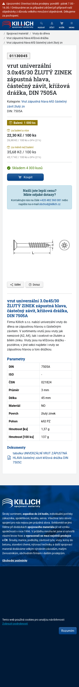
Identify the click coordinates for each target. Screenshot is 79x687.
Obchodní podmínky (14, 560)
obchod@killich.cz (49, 204)
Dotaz (34, 284)
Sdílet (15, 284)
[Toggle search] (41, 24)
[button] (52, 24)
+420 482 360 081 (50, 200)
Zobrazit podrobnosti (15, 623)
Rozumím (67, 631)
